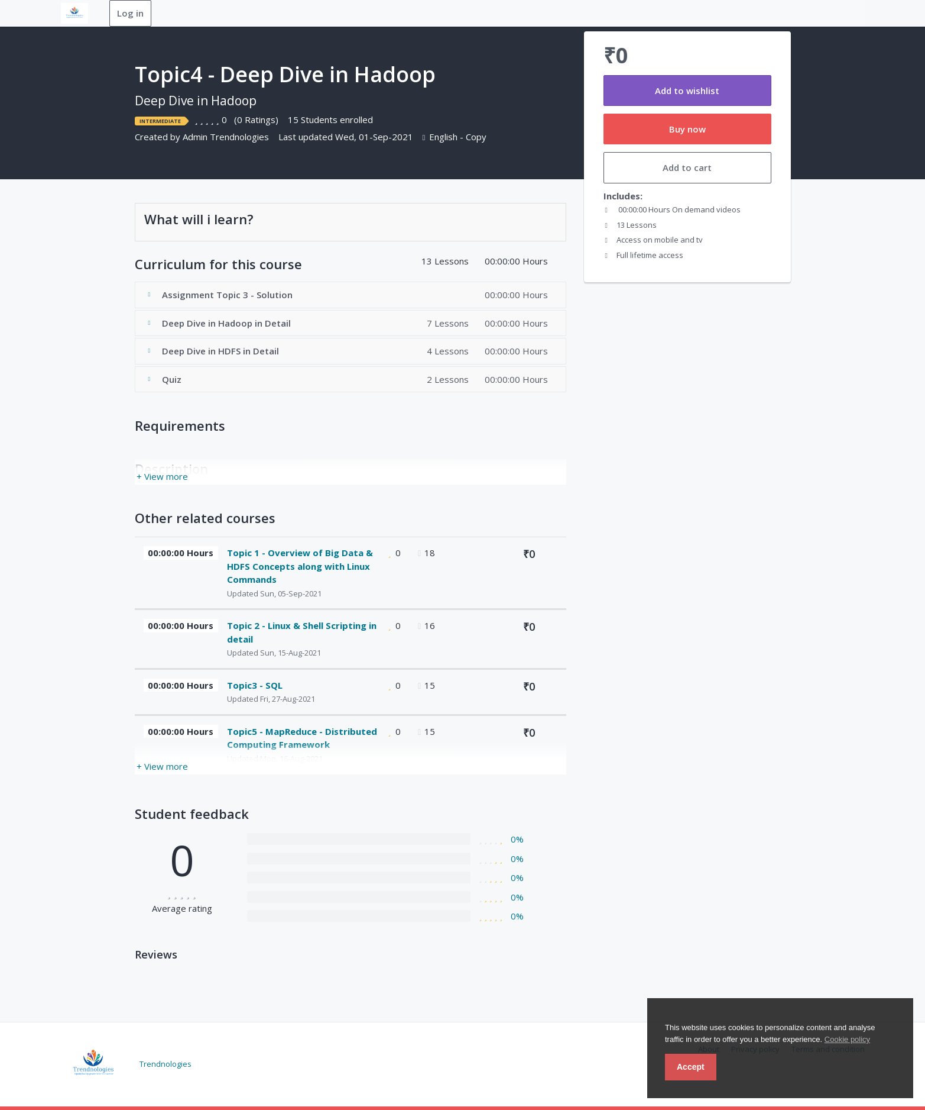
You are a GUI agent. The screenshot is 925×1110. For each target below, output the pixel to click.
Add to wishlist (687, 90)
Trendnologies (165, 1063)
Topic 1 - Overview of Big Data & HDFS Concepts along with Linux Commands (300, 566)
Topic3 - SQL (255, 685)
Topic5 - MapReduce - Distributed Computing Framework (302, 738)
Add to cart (687, 167)
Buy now (687, 129)
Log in (130, 13)
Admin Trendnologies (226, 137)
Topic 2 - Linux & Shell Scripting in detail (302, 632)
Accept (691, 1067)
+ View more (162, 476)
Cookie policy (847, 1039)
